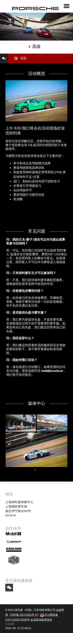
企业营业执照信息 (41, 613)
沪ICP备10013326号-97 (24, 608)
